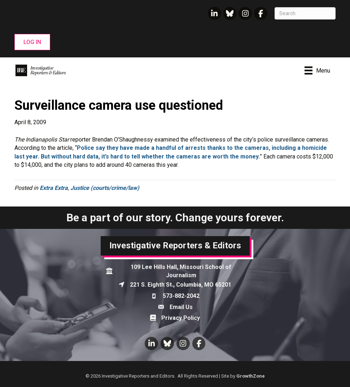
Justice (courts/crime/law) (104, 187)
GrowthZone (250, 376)
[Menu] (317, 70)
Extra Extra (54, 187)
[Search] (305, 13)
